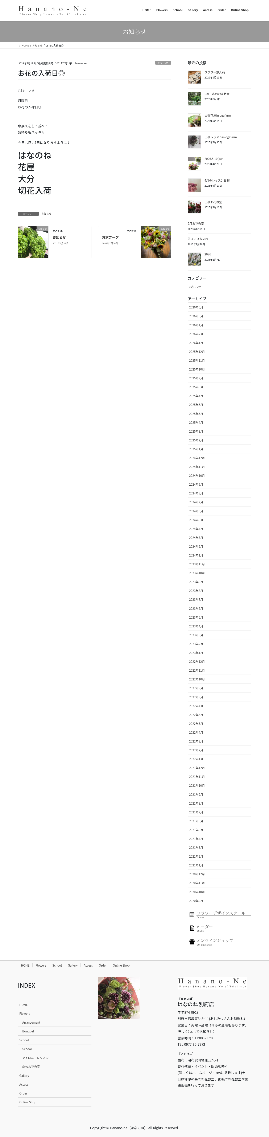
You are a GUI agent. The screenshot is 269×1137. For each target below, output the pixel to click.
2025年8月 (196, 387)
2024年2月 (196, 546)
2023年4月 (196, 626)
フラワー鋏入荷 (214, 72)
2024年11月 (197, 467)
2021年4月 (196, 839)
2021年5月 (196, 830)
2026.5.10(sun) (214, 159)
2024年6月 (196, 511)
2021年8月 (196, 803)
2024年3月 (196, 537)
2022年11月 (197, 670)
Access (88, 965)
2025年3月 (196, 431)
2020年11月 (197, 883)
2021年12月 (197, 768)
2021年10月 (197, 785)
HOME (25, 965)
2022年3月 (196, 741)
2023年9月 (196, 582)
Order (103, 965)
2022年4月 (196, 732)
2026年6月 (196, 307)
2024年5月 (196, 520)
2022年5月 (196, 723)
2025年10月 (197, 369)
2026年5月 (196, 316)
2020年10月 (197, 892)
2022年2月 (196, 750)
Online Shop (121, 965)
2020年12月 (197, 874)
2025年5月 (196, 414)
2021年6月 (196, 821)
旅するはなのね (198, 239)
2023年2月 (196, 644)
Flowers (41, 965)
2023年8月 (196, 590)
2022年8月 (196, 697)
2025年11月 (197, 360)
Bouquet (28, 1031)
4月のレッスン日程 (217, 180)
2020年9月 (196, 901)
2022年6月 (196, 715)
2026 (207, 254)
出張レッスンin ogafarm (220, 137)
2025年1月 (196, 449)
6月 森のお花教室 (217, 94)
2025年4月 (196, 422)
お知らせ (163, 63)
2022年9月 (196, 688)
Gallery (73, 965)
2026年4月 (196, 325)
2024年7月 (196, 502)
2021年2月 (196, 856)
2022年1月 (196, 759)
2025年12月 (197, 351)
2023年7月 (196, 599)
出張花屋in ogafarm (217, 115)
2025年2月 (196, 440)
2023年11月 (197, 564)
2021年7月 (196, 812)
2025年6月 (196, 404)
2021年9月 (196, 794)
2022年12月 (197, 661)
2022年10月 (197, 679)
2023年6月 (196, 608)
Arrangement (31, 1022)
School (57, 965)
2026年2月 (196, 334)
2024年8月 (196, 493)
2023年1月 (196, 653)
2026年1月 (196, 343)
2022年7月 (196, 706)
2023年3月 (196, 635)
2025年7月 (196, 396)
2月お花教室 (196, 223)
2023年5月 (196, 617)
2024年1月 (196, 555)
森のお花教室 (31, 1066)
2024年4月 (196, 529)
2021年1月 (196, 865)
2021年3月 (196, 847)
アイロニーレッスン (35, 1058)
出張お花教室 (213, 202)
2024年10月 (197, 475)
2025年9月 (196, 378)
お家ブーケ (110, 237)
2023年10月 (197, 573)
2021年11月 (197, 776)
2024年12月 (197, 458)
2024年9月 (196, 484)
